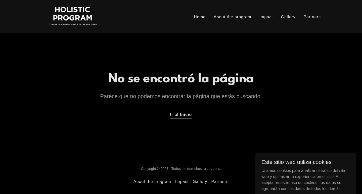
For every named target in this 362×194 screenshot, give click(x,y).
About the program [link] (232, 17)
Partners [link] (312, 17)
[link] (72, 16)
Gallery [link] (288, 17)
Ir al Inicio (181, 114)
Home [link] (200, 17)
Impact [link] (266, 17)
